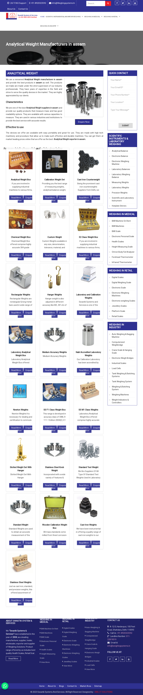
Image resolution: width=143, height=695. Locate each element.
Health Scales (118, 241)
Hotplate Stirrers (119, 206)
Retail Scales (117, 316)
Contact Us (23, 9)
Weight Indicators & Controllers (120, 401)
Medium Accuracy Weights (54, 270)
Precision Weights (119, 193)
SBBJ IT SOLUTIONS (104, 692)
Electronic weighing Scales (123, 301)
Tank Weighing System (122, 381)
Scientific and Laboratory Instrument (123, 199)
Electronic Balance (120, 156)
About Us (11, 9)
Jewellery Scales (119, 306)
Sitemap (98, 686)
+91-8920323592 (38, 3)
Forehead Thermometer (122, 257)
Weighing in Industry (49, 26)
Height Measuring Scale (122, 247)
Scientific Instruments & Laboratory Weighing (64, 16)
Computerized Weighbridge (118, 343)
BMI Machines (118, 226)
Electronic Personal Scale (123, 236)
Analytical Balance (120, 151)
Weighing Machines (120, 395)
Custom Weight (54, 155)
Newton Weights (20, 327)
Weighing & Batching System (121, 388)
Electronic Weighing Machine (120, 162)
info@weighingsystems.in (63, 3)
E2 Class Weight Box (88, 155)
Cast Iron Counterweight (88, 97)
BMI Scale (116, 231)
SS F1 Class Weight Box (54, 327)
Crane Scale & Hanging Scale (122, 351)
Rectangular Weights (20, 212)
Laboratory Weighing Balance (121, 175)
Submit (125, 125)
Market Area (85, 686)
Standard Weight (20, 443)
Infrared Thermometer (122, 262)
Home (42, 16)
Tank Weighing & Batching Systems (123, 374)
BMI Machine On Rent (121, 221)
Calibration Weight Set (54, 97)
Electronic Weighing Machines (120, 294)
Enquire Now (25, 117)
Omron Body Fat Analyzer (123, 252)
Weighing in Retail (112, 16)
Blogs (61, 686)
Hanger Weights (54, 212)
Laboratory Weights (64, 51)
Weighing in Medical (93, 16)
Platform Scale (118, 311)
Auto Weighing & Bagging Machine (123, 335)
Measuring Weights (120, 182)
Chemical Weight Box (20, 155)
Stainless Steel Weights (20, 500)
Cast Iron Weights (88, 443)
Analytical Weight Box (21, 97)
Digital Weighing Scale (121, 282)
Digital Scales (118, 277)
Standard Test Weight (88, 385)
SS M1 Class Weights (88, 327)
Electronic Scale (119, 288)
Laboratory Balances (121, 169)
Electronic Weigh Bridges (123, 358)
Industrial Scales (119, 363)
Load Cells (116, 368)
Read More (16, 116)
